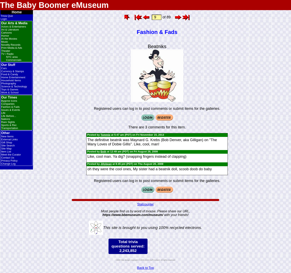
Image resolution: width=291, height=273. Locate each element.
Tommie (105, 134)
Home (17, 12)
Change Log (8, 163)
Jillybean (106, 163)
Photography (8, 83)
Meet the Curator (11, 154)
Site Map (6, 148)
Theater (5, 50)
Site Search (8, 145)
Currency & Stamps (12, 71)
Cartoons (6, 32)
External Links (9, 139)
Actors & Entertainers (13, 26)
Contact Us (7, 157)
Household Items (11, 80)
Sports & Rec (9, 125)
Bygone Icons (9, 100)
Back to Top (145, 268)
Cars (4, 68)
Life (3, 112)
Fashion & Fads (10, 106)
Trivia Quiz (7, 15)
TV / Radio (7, 53)
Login (4, 18)
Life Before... (8, 115)
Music (4, 41)
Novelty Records (10, 44)
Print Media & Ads (11, 47)
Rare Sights (8, 122)
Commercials (13, 59)
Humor (5, 35)
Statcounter (145, 204)
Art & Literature (10, 29)
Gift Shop (6, 142)
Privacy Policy (9, 160)
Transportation (9, 128)
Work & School (10, 92)
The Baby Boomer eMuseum (54, 5)
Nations (5, 119)
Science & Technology (14, 86)
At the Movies (9, 38)
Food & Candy (9, 74)
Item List (6, 151)
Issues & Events (10, 109)
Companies (8, 103)
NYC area (12, 56)
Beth (103, 151)
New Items (7, 136)
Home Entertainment (13, 77)
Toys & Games (9, 89)
